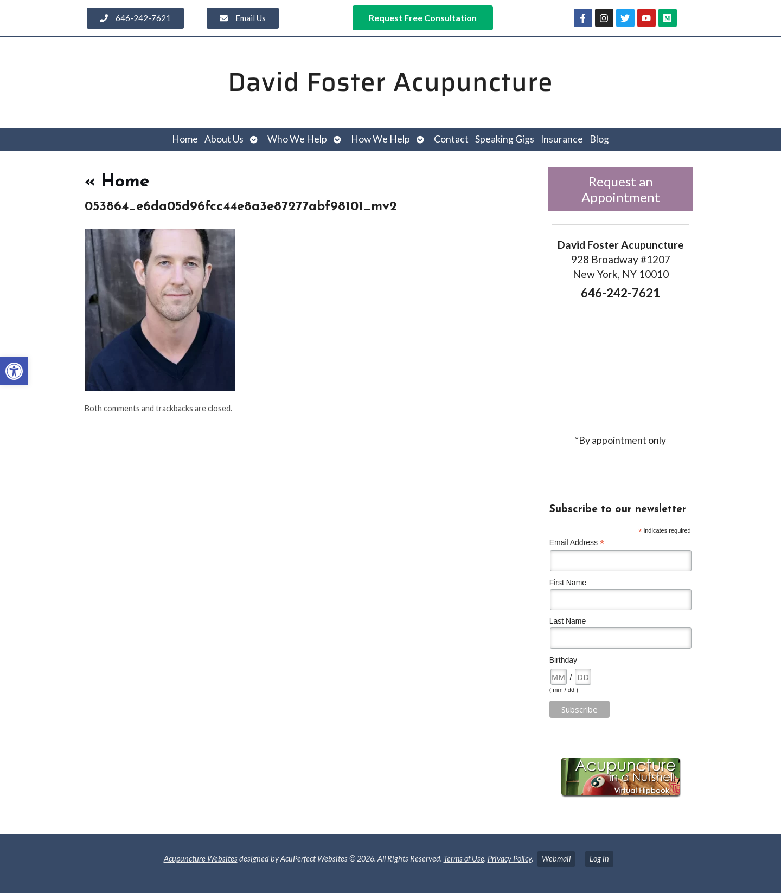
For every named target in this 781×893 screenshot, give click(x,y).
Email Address (577, 543)
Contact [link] (451, 139)
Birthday (563, 660)
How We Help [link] (380, 139)
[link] (14, 371)
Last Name (567, 621)
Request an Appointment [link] (620, 189)
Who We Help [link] (297, 139)
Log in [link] (599, 858)
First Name (567, 582)
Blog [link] (599, 139)
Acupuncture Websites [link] (201, 858)
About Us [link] (224, 139)
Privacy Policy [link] (510, 858)
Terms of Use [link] (464, 858)
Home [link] (185, 139)
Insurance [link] (562, 139)
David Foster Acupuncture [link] (390, 82)
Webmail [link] (556, 858)
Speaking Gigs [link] (504, 139)
